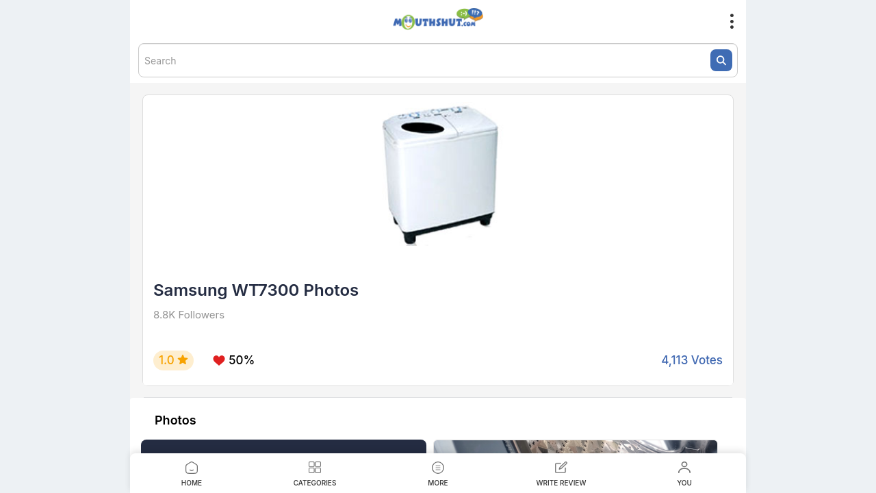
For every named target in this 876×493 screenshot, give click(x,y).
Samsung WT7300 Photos (256, 290)
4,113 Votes (692, 360)
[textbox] (438, 60)
